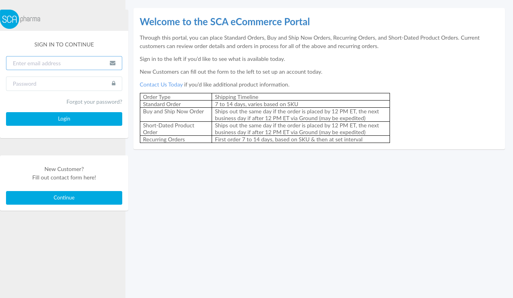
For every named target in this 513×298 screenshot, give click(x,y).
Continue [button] (64, 197)
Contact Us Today (161, 84)
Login (64, 118)
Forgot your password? (94, 101)
